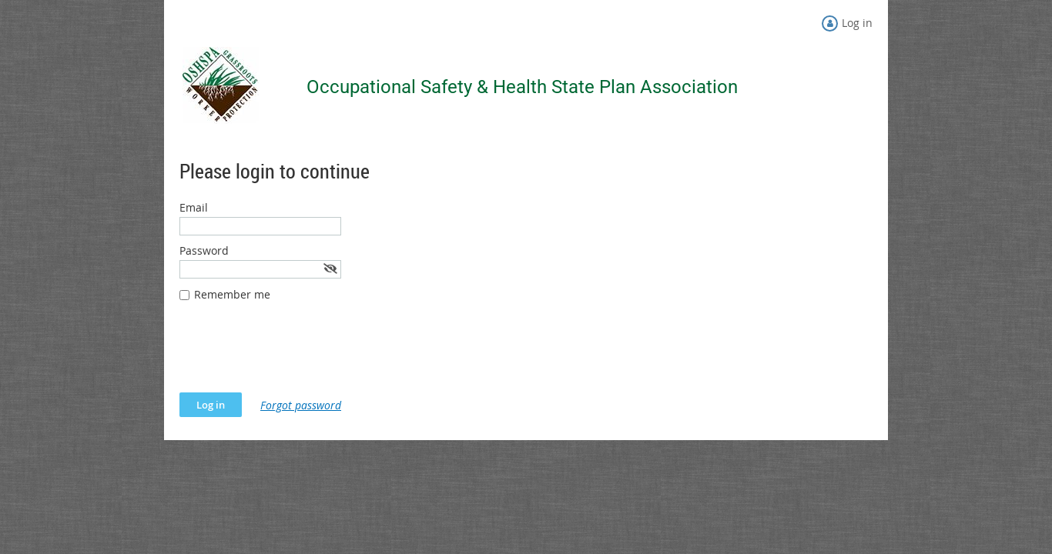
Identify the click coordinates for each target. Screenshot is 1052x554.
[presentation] (296, 355)
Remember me (232, 294)
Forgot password (300, 405)
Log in (857, 22)
